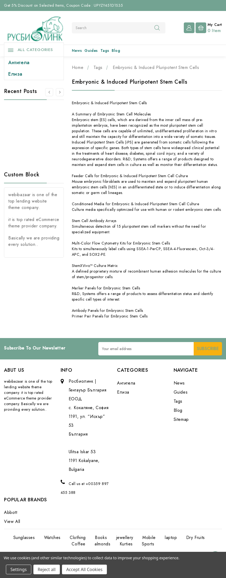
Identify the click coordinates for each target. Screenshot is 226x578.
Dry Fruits (195, 537)
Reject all (47, 569)
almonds (102, 544)
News (77, 50)
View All (12, 521)
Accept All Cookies (84, 569)
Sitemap (181, 419)
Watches (52, 537)
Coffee (78, 544)
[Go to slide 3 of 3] (49, 92)
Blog (116, 50)
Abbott (10, 512)
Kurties (126, 544)
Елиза (15, 74)
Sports (148, 544)
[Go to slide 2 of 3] (60, 92)
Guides (91, 50)
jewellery (124, 537)
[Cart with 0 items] (209, 27)
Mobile (149, 537)
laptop (171, 537)
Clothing (78, 537)
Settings (18, 569)
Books (101, 537)
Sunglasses (24, 537)
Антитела (19, 62)
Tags (104, 50)
